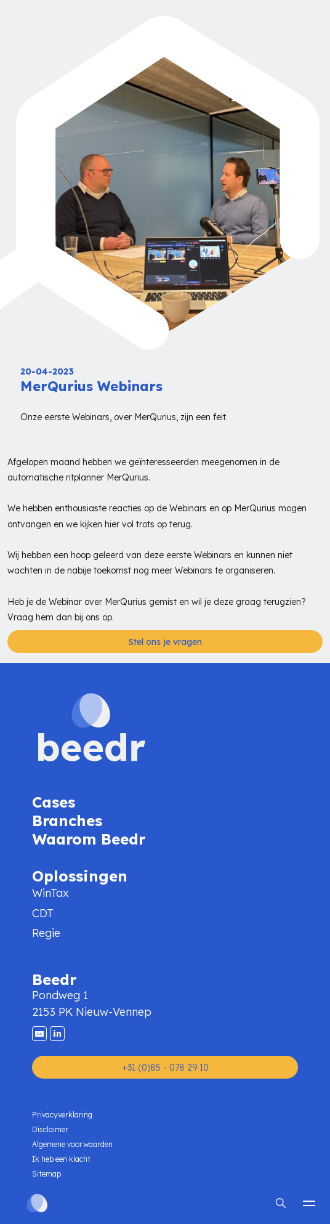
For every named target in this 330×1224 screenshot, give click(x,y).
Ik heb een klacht (61, 1159)
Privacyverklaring (62, 1114)
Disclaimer (50, 1129)
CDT (43, 913)
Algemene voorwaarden (72, 1144)
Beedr (54, 978)
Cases (53, 801)
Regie (46, 933)
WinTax (50, 893)
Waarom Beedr (88, 838)
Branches (67, 819)
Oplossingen (79, 875)
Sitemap (46, 1173)
